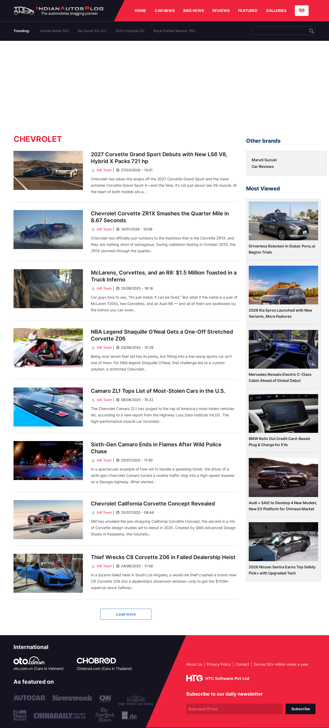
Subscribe (300, 709)
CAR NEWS (165, 10)
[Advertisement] (164, 86)
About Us (194, 664)
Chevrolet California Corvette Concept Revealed (153, 503)
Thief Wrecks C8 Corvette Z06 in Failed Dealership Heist (163, 557)
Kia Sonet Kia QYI (92, 31)
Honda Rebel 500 (54, 31)
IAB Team (101, 170)
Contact (242, 664)
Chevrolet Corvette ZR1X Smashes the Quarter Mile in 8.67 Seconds (160, 217)
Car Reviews (263, 166)
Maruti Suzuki (264, 160)
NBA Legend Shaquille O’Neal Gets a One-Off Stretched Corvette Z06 (162, 335)
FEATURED (247, 10)
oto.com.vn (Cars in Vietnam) (39, 668)
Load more (126, 614)
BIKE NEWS (193, 10)
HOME (140, 10)
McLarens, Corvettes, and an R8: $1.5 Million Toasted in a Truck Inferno (164, 276)
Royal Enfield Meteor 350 (174, 31)
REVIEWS (221, 10)
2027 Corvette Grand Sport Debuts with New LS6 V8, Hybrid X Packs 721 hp (159, 157)
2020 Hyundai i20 (129, 31)
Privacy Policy (219, 664)
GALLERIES (276, 10)
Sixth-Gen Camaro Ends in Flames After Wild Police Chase (156, 448)
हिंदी (302, 10)
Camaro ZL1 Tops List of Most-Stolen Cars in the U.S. (158, 391)
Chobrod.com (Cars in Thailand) (104, 668)
